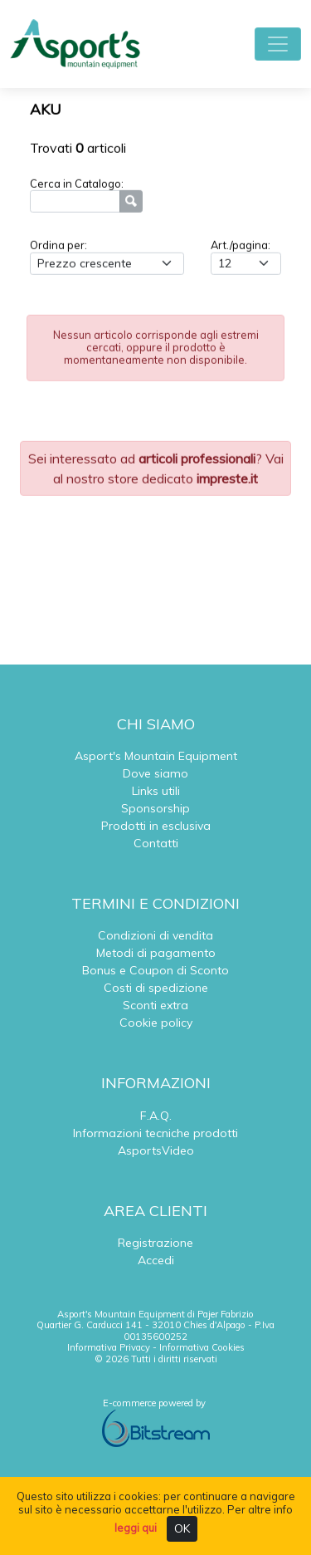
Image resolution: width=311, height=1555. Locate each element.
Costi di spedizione (156, 987)
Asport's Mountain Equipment (156, 755)
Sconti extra (155, 1005)
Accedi (156, 1260)
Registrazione (155, 1242)
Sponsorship (155, 808)
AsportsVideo (156, 1150)
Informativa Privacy (108, 1347)
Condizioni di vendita (155, 935)
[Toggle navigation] (278, 44)
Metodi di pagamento (156, 952)
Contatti (156, 843)
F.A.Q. (156, 1115)
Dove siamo (155, 773)
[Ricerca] (75, 203)
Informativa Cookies (202, 1347)
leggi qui (135, 1527)
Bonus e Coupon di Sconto (155, 970)
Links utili (156, 790)
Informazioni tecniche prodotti (155, 1133)
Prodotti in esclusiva (156, 825)
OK (182, 1528)
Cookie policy (155, 1022)
